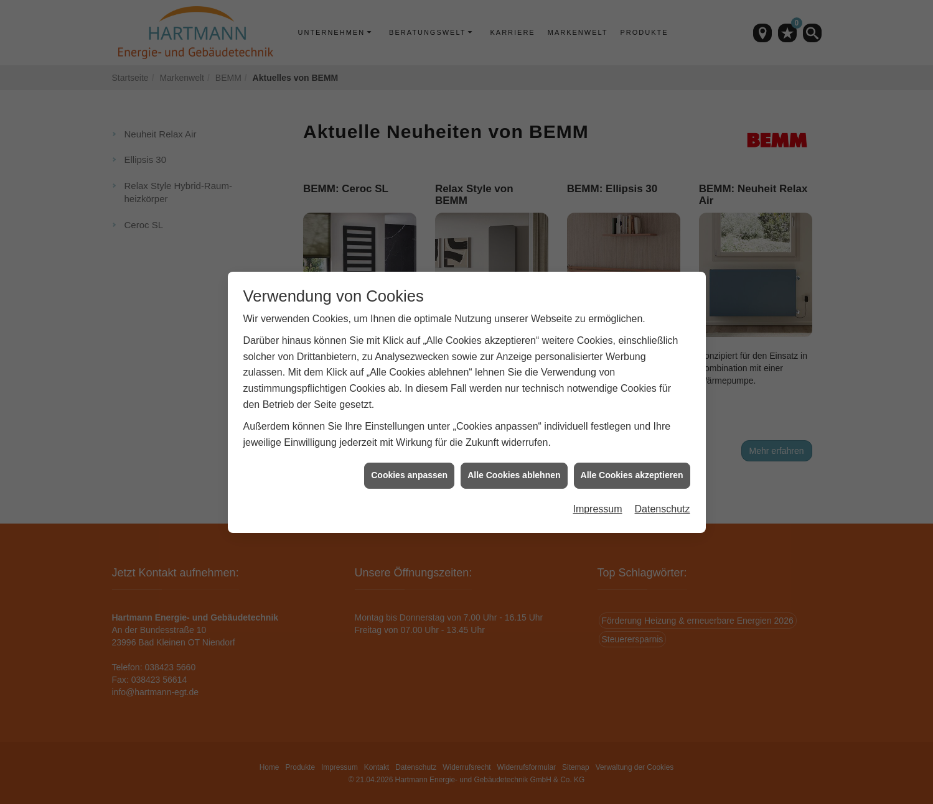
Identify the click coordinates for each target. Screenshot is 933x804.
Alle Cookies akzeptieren (632, 471)
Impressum (597, 504)
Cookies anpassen (409, 471)
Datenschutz (662, 504)
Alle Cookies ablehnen (513, 471)
